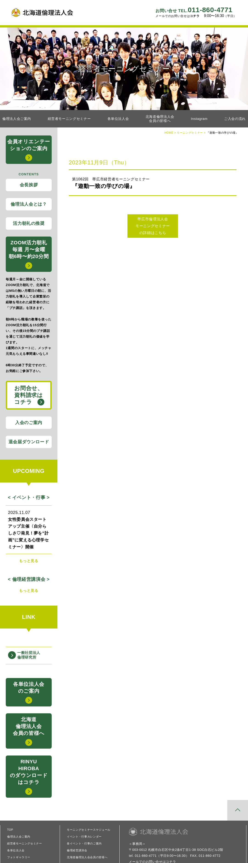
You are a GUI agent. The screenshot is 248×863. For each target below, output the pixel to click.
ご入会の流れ (235, 119)
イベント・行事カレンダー (84, 836)
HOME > (170, 132)
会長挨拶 (29, 184)
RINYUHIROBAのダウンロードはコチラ (29, 777)
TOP (10, 829)
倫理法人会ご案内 (16, 119)
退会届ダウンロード (28, 441)
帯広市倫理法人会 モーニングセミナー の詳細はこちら (152, 226)
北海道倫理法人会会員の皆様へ (160, 119)
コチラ (194, 16)
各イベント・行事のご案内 (84, 843)
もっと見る (28, 561)
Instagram (199, 119)
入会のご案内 (28, 422)
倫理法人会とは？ (29, 204)
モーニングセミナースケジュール (88, 829)
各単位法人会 (118, 119)
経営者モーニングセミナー (69, 119)
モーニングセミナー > (191, 132)
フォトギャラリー (18, 857)
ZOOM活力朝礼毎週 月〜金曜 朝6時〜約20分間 (29, 254)
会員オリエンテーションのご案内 (29, 150)
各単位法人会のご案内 (29, 692)
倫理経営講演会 (77, 850)
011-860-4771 (193, 10)
